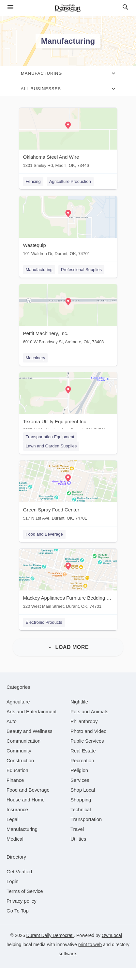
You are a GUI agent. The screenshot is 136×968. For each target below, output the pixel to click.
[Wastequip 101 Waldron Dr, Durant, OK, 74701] (68, 227)
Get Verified (19, 871)
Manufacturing (39, 269)
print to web (90, 944)
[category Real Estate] (83, 750)
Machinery (35, 357)
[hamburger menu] (10, 7)
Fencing (33, 181)
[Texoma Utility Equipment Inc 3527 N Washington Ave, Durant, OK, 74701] (68, 404)
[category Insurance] (17, 809)
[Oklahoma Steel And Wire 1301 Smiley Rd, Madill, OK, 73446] (68, 139)
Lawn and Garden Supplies (51, 446)
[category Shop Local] (82, 790)
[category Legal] (13, 819)
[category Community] (19, 750)
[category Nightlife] (79, 701)
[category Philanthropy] (84, 721)
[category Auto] (12, 721)
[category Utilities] (78, 839)
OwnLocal (112, 935)
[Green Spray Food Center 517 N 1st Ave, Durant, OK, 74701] (68, 492)
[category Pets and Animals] (89, 711)
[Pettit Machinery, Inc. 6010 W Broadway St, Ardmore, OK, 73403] (68, 315)
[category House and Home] (26, 799)
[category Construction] (20, 760)
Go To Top (18, 910)
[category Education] (17, 770)
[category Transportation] (86, 819)
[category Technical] (80, 809)
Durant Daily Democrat (50, 935)
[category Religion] (79, 770)
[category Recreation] (82, 760)
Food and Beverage (44, 534)
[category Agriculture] (18, 701)
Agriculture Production (70, 181)
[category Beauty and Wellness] (30, 731)
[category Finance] (15, 780)
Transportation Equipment (50, 436)
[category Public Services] (87, 741)
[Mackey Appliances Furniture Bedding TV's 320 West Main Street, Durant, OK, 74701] (68, 580)
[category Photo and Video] (88, 731)
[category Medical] (15, 839)
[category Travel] (77, 829)
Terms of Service (25, 891)
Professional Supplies (81, 269)
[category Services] (79, 780)
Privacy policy (22, 901)
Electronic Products (44, 622)
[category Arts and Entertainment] (31, 711)
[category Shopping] (80, 799)
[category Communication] (23, 741)
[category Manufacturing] (22, 829)
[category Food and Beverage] (28, 790)
